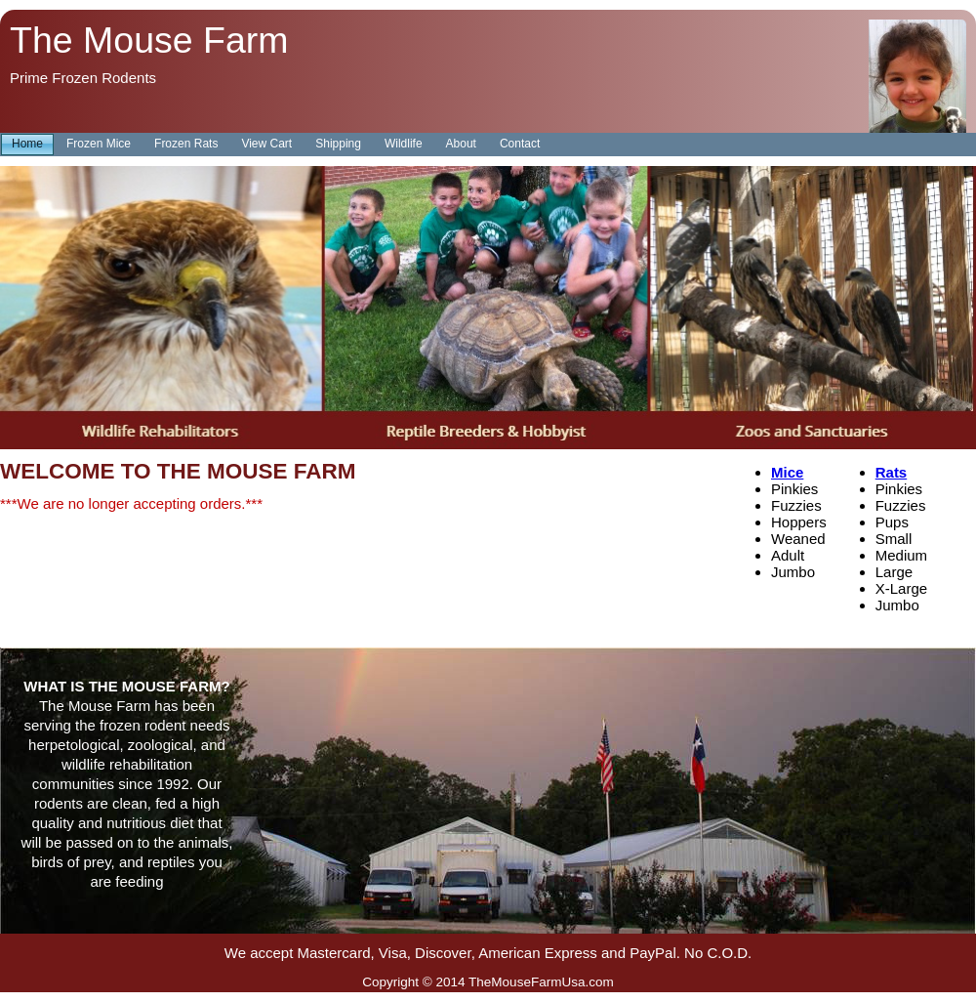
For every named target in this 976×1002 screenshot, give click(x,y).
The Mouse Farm (149, 40)
